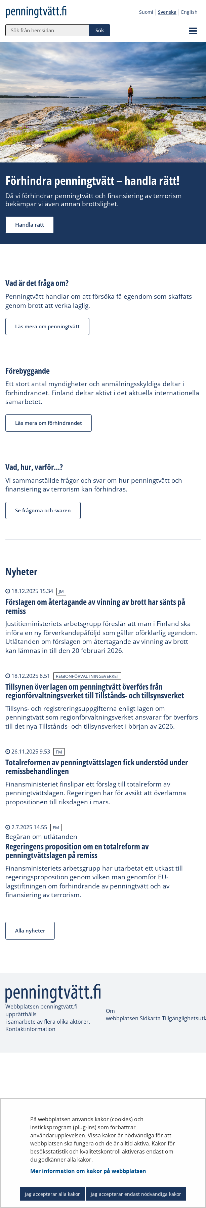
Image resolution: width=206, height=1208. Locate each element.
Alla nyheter (30, 930)
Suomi (146, 12)
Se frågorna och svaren (43, 510)
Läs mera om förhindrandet (48, 422)
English (189, 12)
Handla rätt (29, 224)
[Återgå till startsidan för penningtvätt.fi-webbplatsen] (47, 12)
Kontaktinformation (30, 1029)
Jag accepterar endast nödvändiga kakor (136, 1194)
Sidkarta (151, 1018)
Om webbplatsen (122, 1014)
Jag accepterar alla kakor (52, 1194)
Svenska (167, 12)
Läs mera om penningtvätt (47, 326)
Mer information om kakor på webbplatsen (88, 1171)
